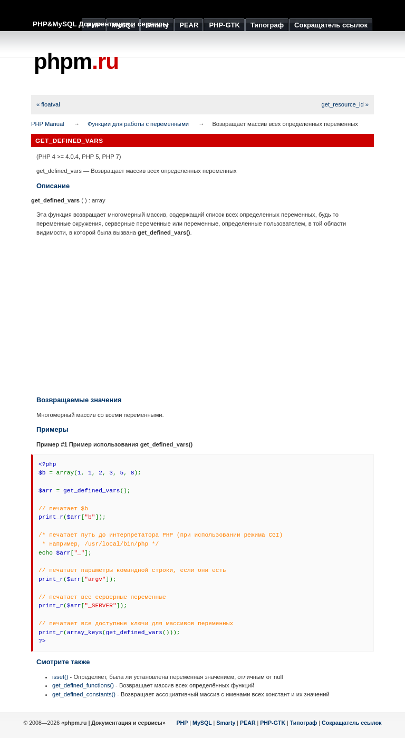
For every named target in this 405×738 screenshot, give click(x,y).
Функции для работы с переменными (138, 124)
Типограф (303, 723)
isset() (60, 677)
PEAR (248, 723)
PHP (182, 723)
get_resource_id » (345, 104)
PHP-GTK (272, 723)
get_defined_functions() (83, 685)
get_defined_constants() (83, 694)
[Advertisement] (202, 316)
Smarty (225, 723)
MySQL (202, 723)
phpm (76, 61)
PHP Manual (47, 124)
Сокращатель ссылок (352, 723)
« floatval (48, 104)
